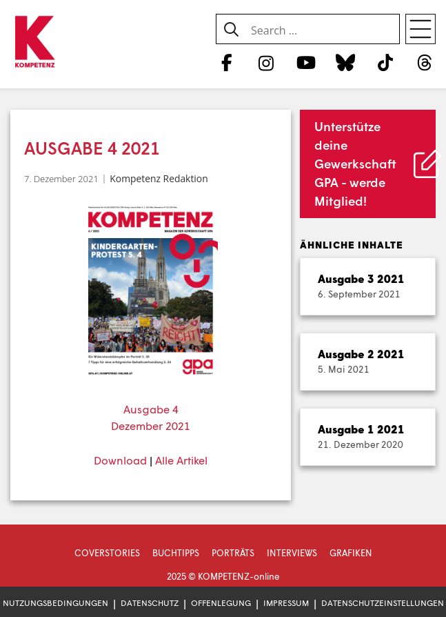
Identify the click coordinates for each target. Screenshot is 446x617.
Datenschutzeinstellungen (382, 603)
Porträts (233, 552)
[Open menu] (420, 29)
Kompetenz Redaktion (158, 178)
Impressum (286, 603)
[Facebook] (226, 62)
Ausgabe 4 (151, 408)
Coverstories (107, 552)
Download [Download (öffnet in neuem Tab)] (120, 460)
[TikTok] (385, 62)
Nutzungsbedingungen (55, 603)
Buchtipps (175, 552)
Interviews (292, 552)
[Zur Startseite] (34, 42)
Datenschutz (150, 603)
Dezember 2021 (150, 425)
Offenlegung (221, 603)
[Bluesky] (345, 62)
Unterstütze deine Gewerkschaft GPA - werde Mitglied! (355, 163)
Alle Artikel (181, 460)
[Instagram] (266, 62)
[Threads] (425, 62)
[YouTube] (305, 62)
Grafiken (351, 552)
